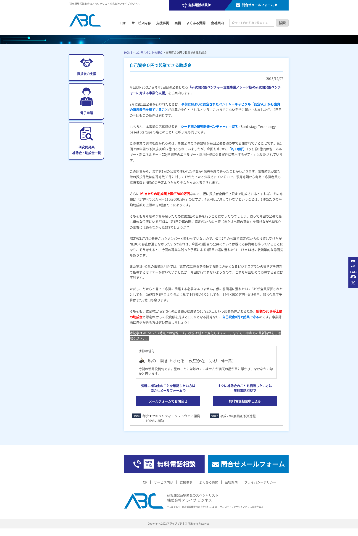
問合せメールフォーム (253, 464)
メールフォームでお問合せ (168, 401)
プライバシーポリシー (260, 482)
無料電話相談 (176, 464)
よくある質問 (195, 22)
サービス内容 (141, 22)
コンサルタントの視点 (149, 52)
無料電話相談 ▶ (199, 5)
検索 (282, 22)
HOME (128, 52)
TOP (123, 22)
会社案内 (217, 22)
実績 (177, 22)
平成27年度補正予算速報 (238, 415)
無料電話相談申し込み (245, 401)
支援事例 (162, 22)
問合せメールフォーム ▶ (260, 5)
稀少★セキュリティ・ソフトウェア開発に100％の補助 (171, 418)
